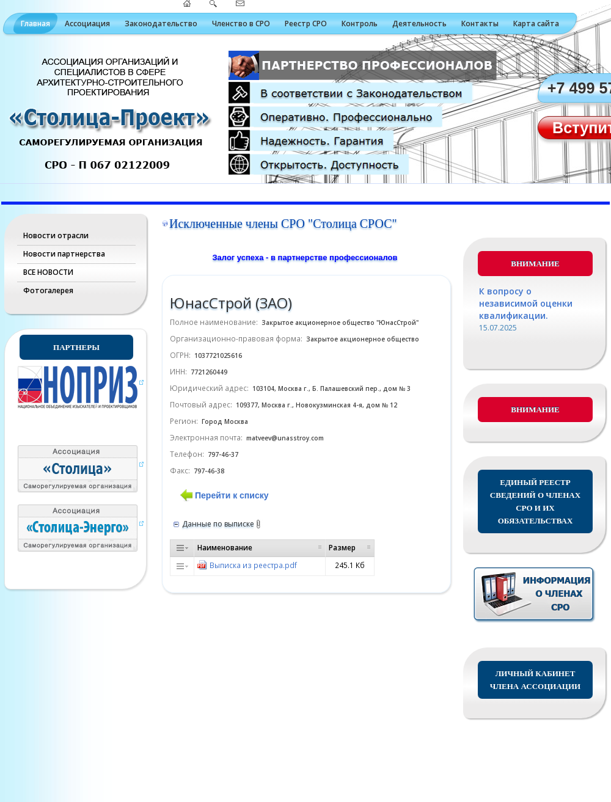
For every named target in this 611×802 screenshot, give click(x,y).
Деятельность (419, 23)
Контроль (360, 23)
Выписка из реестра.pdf (253, 565)
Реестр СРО (306, 23)
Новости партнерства (64, 254)
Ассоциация (87, 23)
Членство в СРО (241, 23)
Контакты (480, 23)
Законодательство (161, 23)
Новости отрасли (56, 235)
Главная (35, 23)
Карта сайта (536, 23)
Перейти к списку (231, 495)
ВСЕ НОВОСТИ (48, 272)
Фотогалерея (48, 290)
